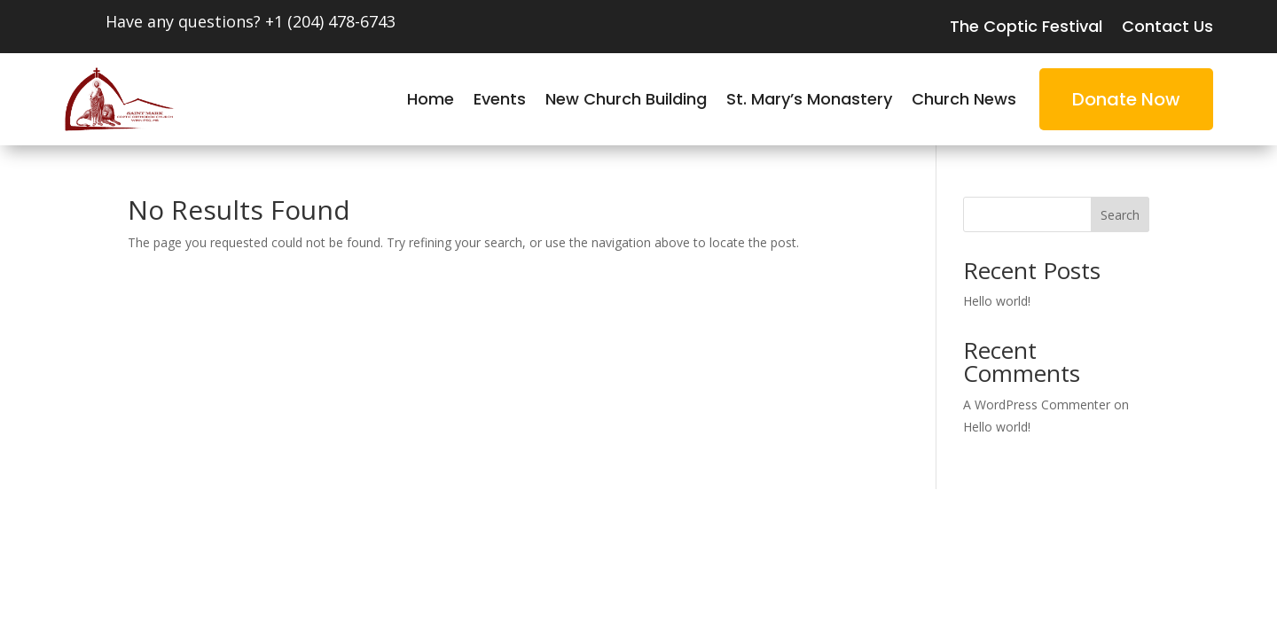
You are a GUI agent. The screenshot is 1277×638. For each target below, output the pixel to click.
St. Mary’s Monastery (809, 101)
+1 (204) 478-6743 (330, 21)
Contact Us (1167, 28)
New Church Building (626, 101)
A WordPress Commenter (1036, 404)
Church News (964, 101)
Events (500, 101)
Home (430, 101)
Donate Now (1126, 99)
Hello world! (996, 300)
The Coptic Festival (1026, 28)
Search (1120, 214)
